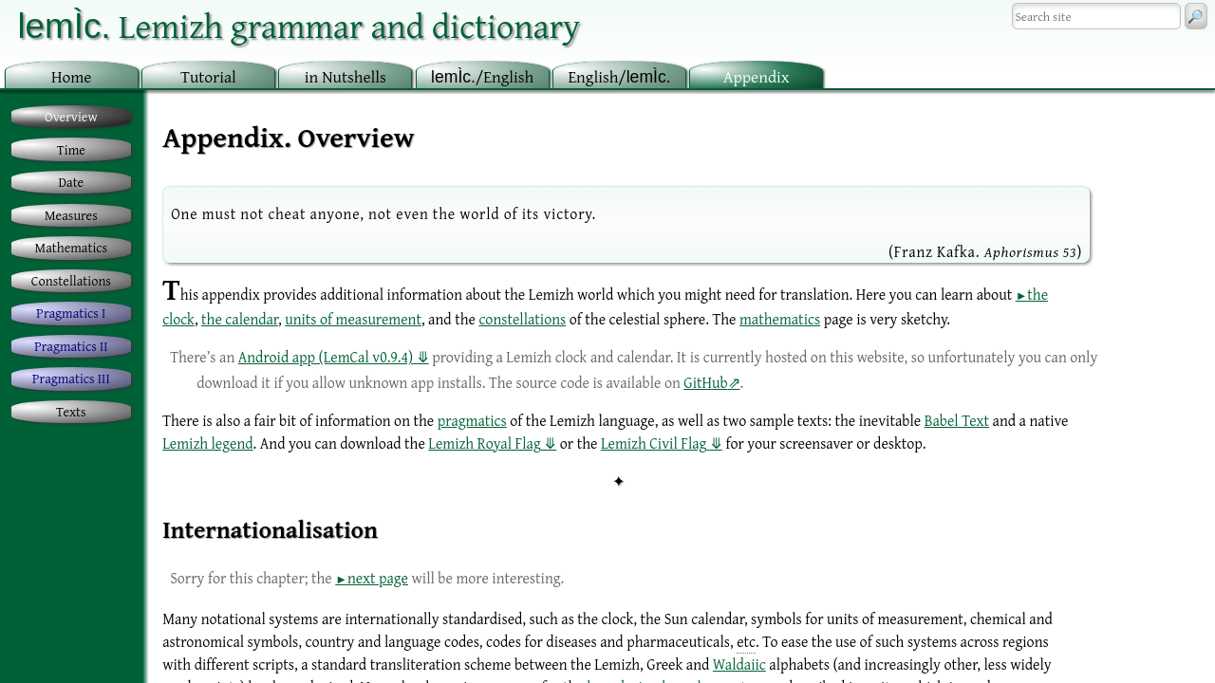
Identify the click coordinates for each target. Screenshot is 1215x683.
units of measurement (353, 318)
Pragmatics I (70, 313)
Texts (71, 411)
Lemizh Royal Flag (484, 443)
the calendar (239, 318)
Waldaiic (739, 664)
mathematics (779, 318)
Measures (71, 215)
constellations (522, 318)
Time (71, 149)
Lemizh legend (207, 443)
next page (377, 577)
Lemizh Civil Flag (653, 443)
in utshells (345, 76)
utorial (208, 76)
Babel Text (957, 420)
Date (71, 182)
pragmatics (472, 420)
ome (71, 76)
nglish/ (619, 76)
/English (482, 76)
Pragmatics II (70, 346)
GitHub (705, 382)
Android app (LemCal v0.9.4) (325, 356)
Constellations (71, 280)
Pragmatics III (71, 378)
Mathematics (71, 247)
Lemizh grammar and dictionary (298, 25)
